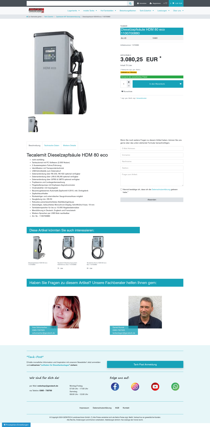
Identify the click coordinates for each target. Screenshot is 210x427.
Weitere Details (69, 145)
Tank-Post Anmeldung (145, 364)
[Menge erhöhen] (129, 82)
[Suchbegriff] (77, 3)
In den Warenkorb (165, 84)
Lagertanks (73, 11)
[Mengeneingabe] (123, 84)
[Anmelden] (142, 3)
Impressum (84, 408)
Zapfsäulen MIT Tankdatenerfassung (68, 17)
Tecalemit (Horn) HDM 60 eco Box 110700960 (96, 263)
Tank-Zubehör (146, 11)
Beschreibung (34, 145)
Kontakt (126, 408)
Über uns (177, 11)
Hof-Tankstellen (107, 11)
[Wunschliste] (165, 3)
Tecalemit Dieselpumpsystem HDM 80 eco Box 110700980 (67, 263)
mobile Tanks (89, 11)
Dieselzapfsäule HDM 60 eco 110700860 (37, 263)
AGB (117, 408)
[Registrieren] (155, 3)
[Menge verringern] (129, 86)
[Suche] (130, 3)
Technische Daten (51, 145)
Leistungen (162, 11)
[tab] (34, 145)
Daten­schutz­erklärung (102, 408)
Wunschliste (126, 91)
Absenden (152, 200)
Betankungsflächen (128, 11)
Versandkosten (141, 98)
